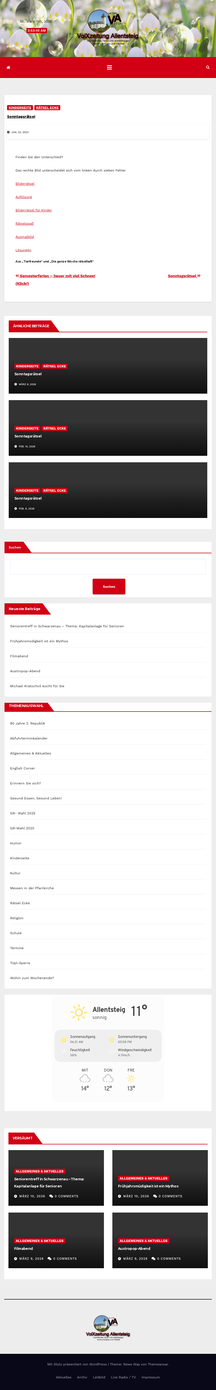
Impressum (151, 1377)
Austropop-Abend (25, 671)
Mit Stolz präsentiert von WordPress (77, 1364)
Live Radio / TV (123, 1377)
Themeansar (158, 1364)
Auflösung (23, 197)
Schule (16, 933)
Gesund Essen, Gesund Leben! (36, 798)
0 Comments (67, 1196)
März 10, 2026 (32, 1196)
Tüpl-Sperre (20, 963)
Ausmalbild (24, 237)
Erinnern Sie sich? (25, 783)
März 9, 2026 (31, 1259)
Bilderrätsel (24, 184)
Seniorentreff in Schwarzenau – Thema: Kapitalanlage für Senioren (67, 626)
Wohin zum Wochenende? (32, 978)
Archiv (82, 1377)
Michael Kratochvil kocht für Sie (37, 686)
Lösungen (23, 250)
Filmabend (19, 656)
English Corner (22, 768)
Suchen (15, 547)
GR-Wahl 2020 (22, 828)
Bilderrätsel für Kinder (33, 210)
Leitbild (99, 1377)
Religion (16, 918)
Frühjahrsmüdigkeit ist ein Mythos (39, 641)
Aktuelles (64, 1377)
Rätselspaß (24, 223)
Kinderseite (20, 108)
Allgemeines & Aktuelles (30, 753)
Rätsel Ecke (47, 108)
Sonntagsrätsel (21, 116)
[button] (208, 68)
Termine (17, 948)
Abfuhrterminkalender (29, 738)
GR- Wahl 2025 (22, 813)
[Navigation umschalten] (109, 67)
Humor (16, 843)
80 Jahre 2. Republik (27, 723)
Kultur (15, 873)
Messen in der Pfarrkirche (32, 888)
